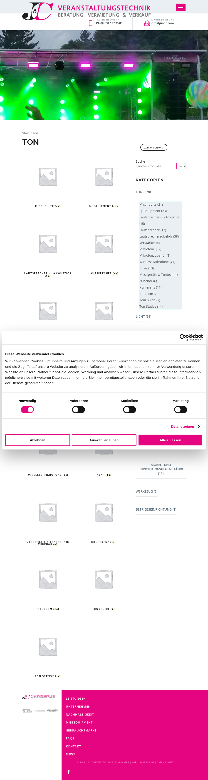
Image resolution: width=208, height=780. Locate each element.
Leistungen (76, 698)
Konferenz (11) (150, 287)
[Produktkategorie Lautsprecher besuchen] (103, 248)
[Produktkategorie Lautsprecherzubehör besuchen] (47, 315)
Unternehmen (78, 706)
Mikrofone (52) (150, 249)
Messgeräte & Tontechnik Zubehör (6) (158, 277)
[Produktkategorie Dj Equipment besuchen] (103, 181)
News (70, 754)
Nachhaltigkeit (80, 714)
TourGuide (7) (149, 300)
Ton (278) (143, 192)
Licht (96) (143, 316)
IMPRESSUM (146, 762)
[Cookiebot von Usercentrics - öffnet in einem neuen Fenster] (183, 337)
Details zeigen (182, 426)
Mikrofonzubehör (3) (154, 255)
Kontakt (73, 746)
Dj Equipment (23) (153, 211)
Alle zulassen (170, 440)
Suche (140, 161)
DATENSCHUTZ (165, 762)
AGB (134, 762)
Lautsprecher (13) (152, 230)
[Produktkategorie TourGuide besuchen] (103, 583)
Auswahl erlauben (104, 440)
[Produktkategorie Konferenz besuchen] (103, 516)
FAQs (70, 738)
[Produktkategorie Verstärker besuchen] (103, 315)
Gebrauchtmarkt (81, 730)
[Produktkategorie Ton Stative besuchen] (47, 651)
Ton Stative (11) (151, 306)
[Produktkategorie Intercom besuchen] (47, 583)
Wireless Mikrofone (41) (157, 262)
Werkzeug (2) (146, 491)
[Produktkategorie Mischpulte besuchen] (47, 181)
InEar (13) (146, 268)
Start (26, 133)
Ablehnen (37, 440)
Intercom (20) (149, 294)
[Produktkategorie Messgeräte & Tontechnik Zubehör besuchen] (47, 516)
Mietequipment (79, 722)
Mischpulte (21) (151, 204)
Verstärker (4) (149, 242)
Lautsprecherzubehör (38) (159, 236)
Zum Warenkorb (153, 147)
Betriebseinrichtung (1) (156, 509)
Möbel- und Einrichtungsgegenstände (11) (161, 469)
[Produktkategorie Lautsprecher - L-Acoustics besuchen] (47, 248)
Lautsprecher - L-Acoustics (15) (159, 220)
